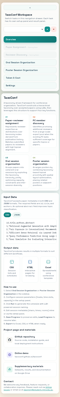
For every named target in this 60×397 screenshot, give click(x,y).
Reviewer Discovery (16, 54)
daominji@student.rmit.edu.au (38, 389)
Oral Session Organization (20, 62)
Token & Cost (13, 77)
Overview (11, 39)
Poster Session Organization (22, 70)
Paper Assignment (16, 47)
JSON (17, 214)
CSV (7, 214)
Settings (10, 85)
